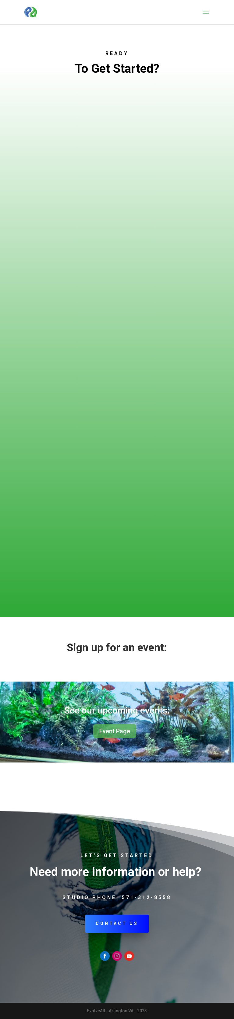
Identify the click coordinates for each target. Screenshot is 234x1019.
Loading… (117, 339)
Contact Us (117, 923)
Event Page (114, 731)
